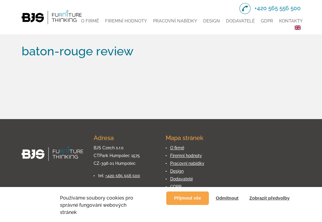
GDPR (267, 21)
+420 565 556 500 (122, 175)
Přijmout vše (187, 197)
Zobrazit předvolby (269, 197)
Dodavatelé (240, 21)
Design (211, 21)
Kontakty (291, 21)
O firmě (90, 21)
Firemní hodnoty (126, 21)
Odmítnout (227, 197)
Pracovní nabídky (175, 21)
